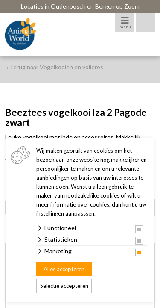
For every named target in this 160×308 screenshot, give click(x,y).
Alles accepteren (64, 269)
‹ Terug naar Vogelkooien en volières (54, 67)
